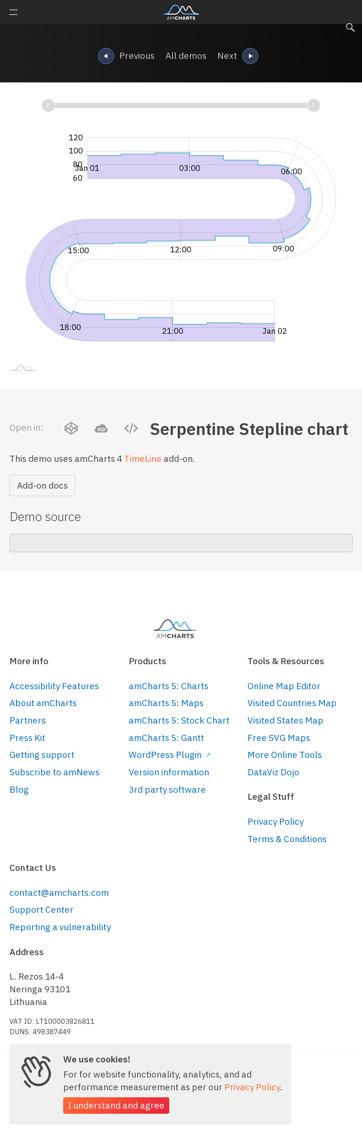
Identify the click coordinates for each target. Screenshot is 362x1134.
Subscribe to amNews (54, 772)
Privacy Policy (275, 821)
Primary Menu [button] (13, 12)
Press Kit (27, 737)
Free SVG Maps (278, 737)
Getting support (41, 754)
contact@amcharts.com (59, 892)
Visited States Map (285, 720)
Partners (27, 720)
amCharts (181, 12)
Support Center (41, 909)
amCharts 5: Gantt (166, 737)
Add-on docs (42, 485)
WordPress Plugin (169, 754)
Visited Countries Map (292, 702)
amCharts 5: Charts (168, 686)
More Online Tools (284, 754)
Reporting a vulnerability (60, 927)
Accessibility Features (54, 686)
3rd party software (167, 789)
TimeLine (143, 458)
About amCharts (43, 702)
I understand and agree (116, 1105)
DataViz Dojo (273, 772)
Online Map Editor (284, 686)
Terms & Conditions (287, 838)
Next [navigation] (237, 56)
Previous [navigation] (126, 56)
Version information (169, 772)
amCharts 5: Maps (166, 702)
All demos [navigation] (185, 55)
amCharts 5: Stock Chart (179, 720)
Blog (19, 789)
